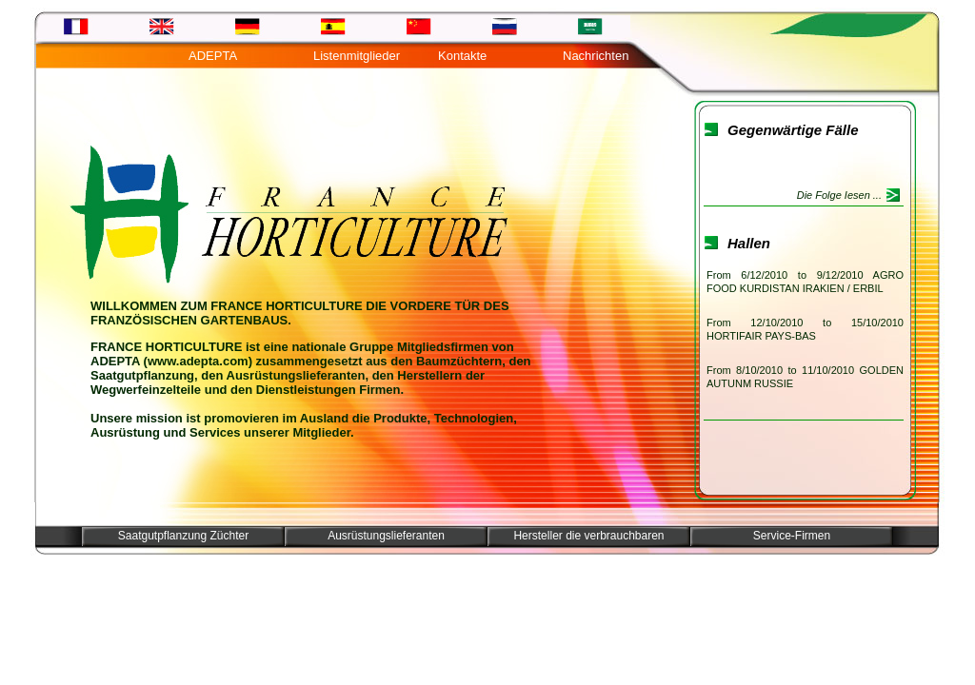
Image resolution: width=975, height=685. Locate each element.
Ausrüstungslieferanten (386, 535)
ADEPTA (213, 56)
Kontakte (462, 56)
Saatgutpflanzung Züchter (183, 535)
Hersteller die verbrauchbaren (588, 535)
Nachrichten (595, 56)
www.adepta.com (198, 361)
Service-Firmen (791, 535)
